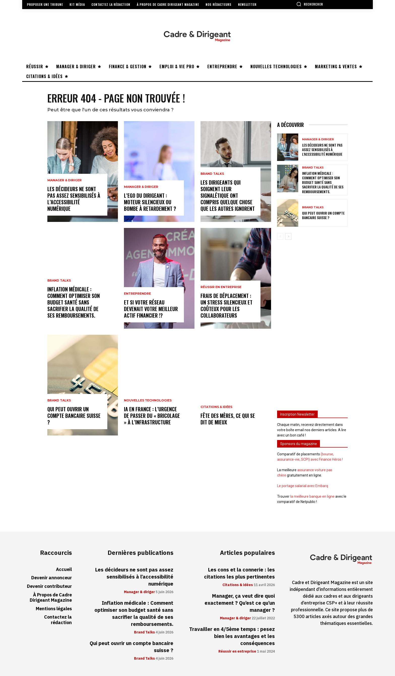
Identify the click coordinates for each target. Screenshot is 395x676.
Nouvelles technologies (148, 400)
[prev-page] (280, 236)
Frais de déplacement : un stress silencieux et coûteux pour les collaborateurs (226, 305)
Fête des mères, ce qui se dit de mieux (228, 419)
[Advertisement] (312, 322)
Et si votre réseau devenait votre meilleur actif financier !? (151, 308)
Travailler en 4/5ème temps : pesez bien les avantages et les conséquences (232, 636)
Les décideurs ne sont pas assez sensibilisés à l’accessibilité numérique (73, 198)
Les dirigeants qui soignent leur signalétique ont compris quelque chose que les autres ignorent (228, 195)
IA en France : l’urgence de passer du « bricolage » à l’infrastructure (152, 415)
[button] (309, 4)
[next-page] (288, 236)
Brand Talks (59, 280)
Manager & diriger (64, 180)
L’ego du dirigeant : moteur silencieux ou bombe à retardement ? (150, 202)
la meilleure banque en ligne (312, 496)
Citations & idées (216, 407)
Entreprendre (137, 293)
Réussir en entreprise (221, 287)
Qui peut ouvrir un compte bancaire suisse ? (74, 415)
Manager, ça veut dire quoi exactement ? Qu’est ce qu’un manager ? (240, 603)
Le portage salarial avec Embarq (302, 486)
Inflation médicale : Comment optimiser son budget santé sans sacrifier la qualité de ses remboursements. (73, 302)
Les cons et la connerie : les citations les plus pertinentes (239, 573)
